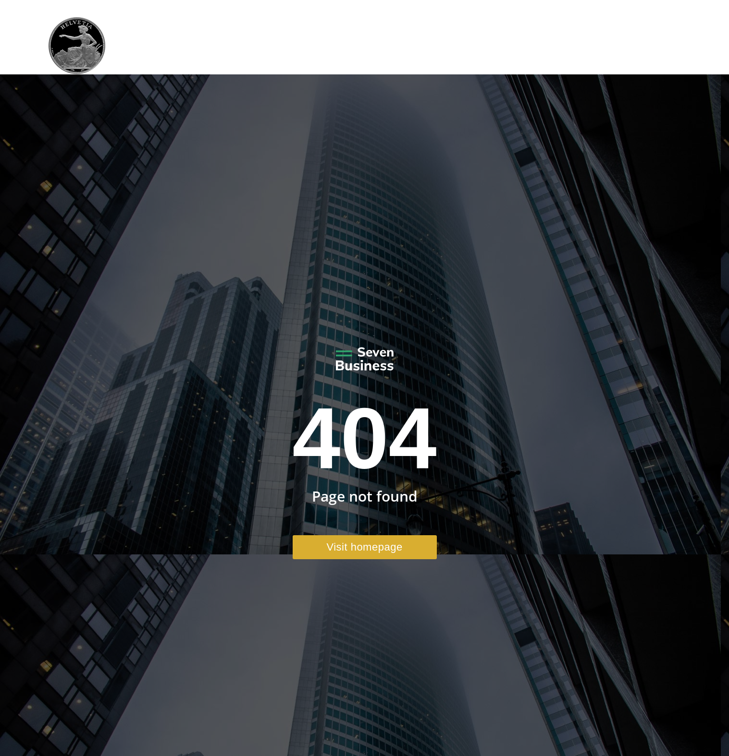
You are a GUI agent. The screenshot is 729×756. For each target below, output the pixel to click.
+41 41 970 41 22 (549, 8)
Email (607, 8)
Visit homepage (364, 547)
